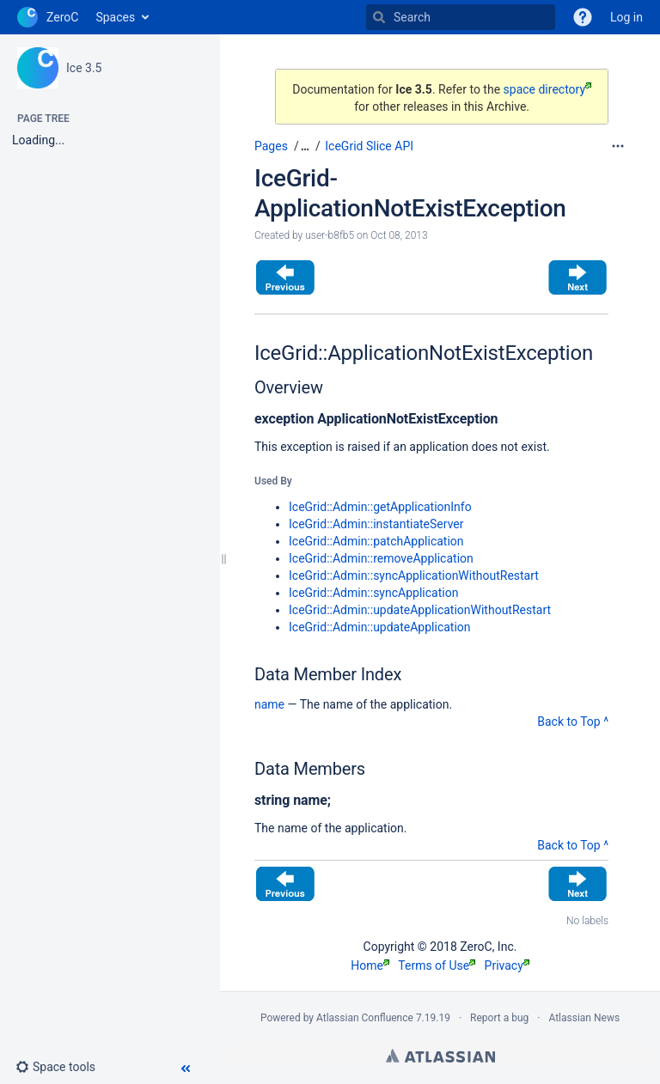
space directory (548, 89)
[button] (62, 1067)
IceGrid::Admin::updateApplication (380, 627)
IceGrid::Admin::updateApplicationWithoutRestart (420, 610)
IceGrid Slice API (369, 146)
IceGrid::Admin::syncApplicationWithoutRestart (414, 575)
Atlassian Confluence (364, 1018)
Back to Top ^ (572, 721)
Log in (626, 17)
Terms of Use (436, 965)
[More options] (618, 146)
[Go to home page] (48, 17)
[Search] (379, 17)
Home (370, 965)
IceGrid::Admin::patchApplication (376, 541)
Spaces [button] (115, 17)
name (269, 704)
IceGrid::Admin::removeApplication (381, 558)
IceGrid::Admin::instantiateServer (376, 524)
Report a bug (499, 1018)
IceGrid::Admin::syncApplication (373, 593)
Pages (271, 146)
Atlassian (440, 1055)
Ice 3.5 (83, 68)
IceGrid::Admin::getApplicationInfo (380, 507)
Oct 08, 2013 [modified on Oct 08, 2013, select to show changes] (398, 235)
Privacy (507, 965)
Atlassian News (584, 1018)
